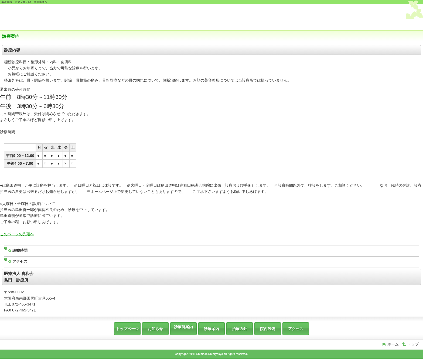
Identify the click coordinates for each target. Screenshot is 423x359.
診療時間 (20, 250)
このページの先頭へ (17, 234)
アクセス (20, 261)
